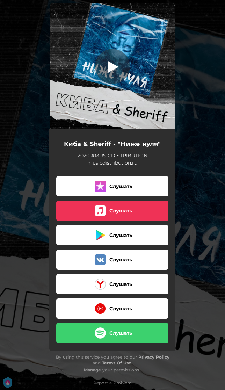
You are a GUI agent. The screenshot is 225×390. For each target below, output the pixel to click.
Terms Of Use (116, 363)
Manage (92, 370)
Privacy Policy (153, 357)
